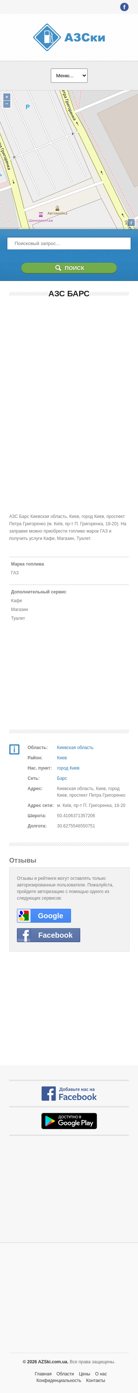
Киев (62, 757)
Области (65, 1374)
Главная (43, 1374)
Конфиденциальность (58, 1380)
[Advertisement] (69, 352)
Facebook (55, 935)
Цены (84, 1374)
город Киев (68, 768)
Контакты (95, 1380)
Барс (62, 778)
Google (50, 916)
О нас (101, 1374)
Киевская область (75, 747)
